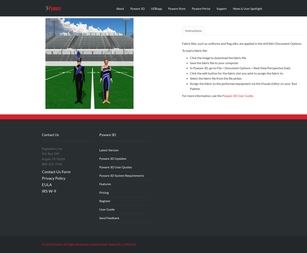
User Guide (107, 209)
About (120, 8)
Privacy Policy (53, 178)
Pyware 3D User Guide (237, 96)
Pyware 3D (137, 8)
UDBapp (156, 8)
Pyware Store (177, 8)
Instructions (193, 30)
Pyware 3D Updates (112, 158)
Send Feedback (109, 218)
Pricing (104, 192)
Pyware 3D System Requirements (121, 175)
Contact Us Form (56, 171)
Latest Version (109, 150)
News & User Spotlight (247, 8)
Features (105, 184)
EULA (47, 184)
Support (222, 8)
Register (104, 201)
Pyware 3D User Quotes (115, 167)
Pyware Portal (201, 8)
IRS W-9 (49, 191)
